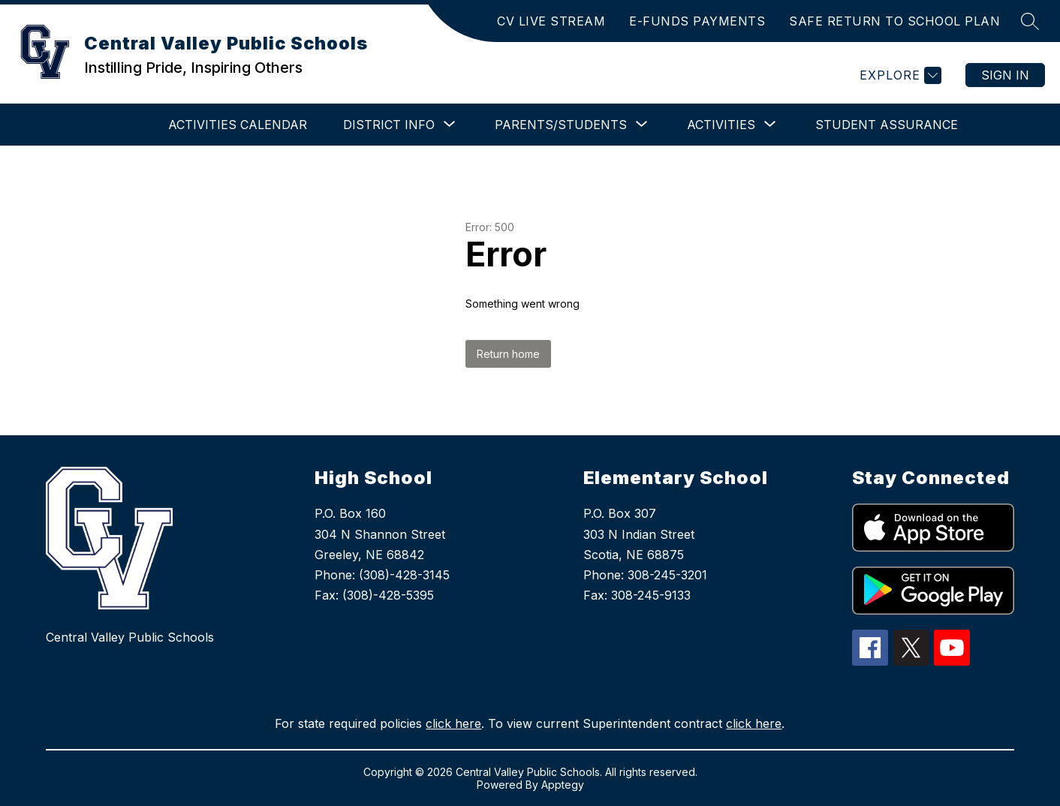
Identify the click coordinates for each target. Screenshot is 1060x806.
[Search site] (1030, 21)
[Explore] (898, 75)
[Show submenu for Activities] (721, 125)
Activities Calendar (237, 124)
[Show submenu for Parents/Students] (561, 125)
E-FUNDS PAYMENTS (697, 21)
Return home (508, 353)
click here (453, 723)
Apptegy (562, 784)
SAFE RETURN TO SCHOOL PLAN (894, 21)
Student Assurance (886, 124)
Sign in (1005, 75)
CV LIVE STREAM (551, 21)
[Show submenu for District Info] (389, 125)
